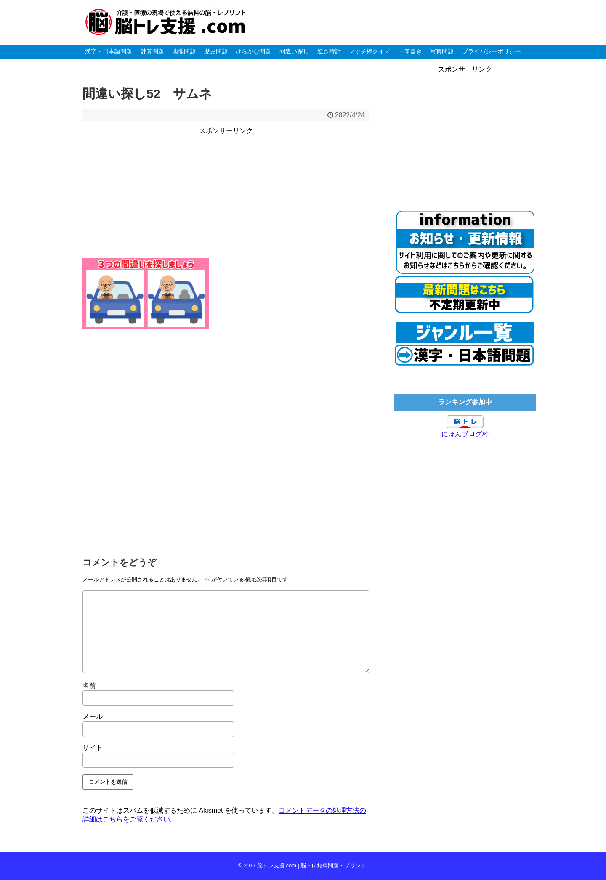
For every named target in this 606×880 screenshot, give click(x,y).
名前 (89, 685)
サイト (92, 747)
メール (92, 716)
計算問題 (152, 51)
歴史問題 (216, 51)
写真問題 (442, 51)
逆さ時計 (329, 51)
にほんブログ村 (465, 433)
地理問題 (184, 51)
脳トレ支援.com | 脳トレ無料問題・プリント (311, 865)
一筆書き (410, 51)
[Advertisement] (225, 195)
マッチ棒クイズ (369, 51)
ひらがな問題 (253, 51)
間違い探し (294, 51)
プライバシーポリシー (491, 51)
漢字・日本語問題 (108, 51)
